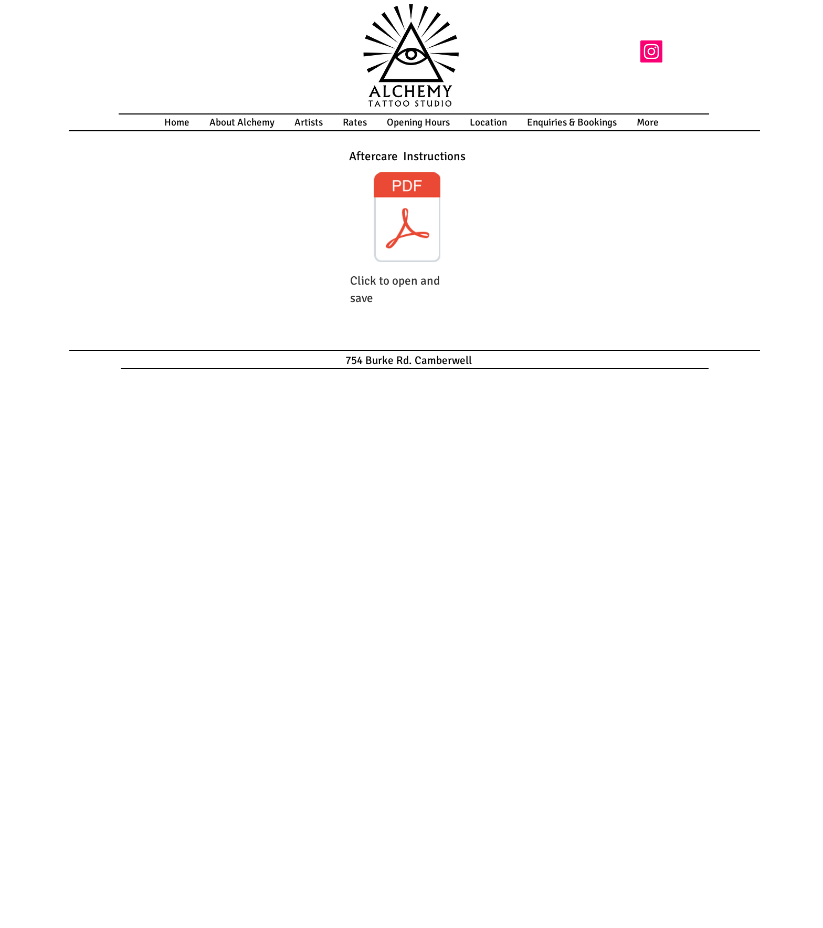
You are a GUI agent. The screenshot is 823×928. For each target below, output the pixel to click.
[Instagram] (651, 51)
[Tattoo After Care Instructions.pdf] (407, 218)
